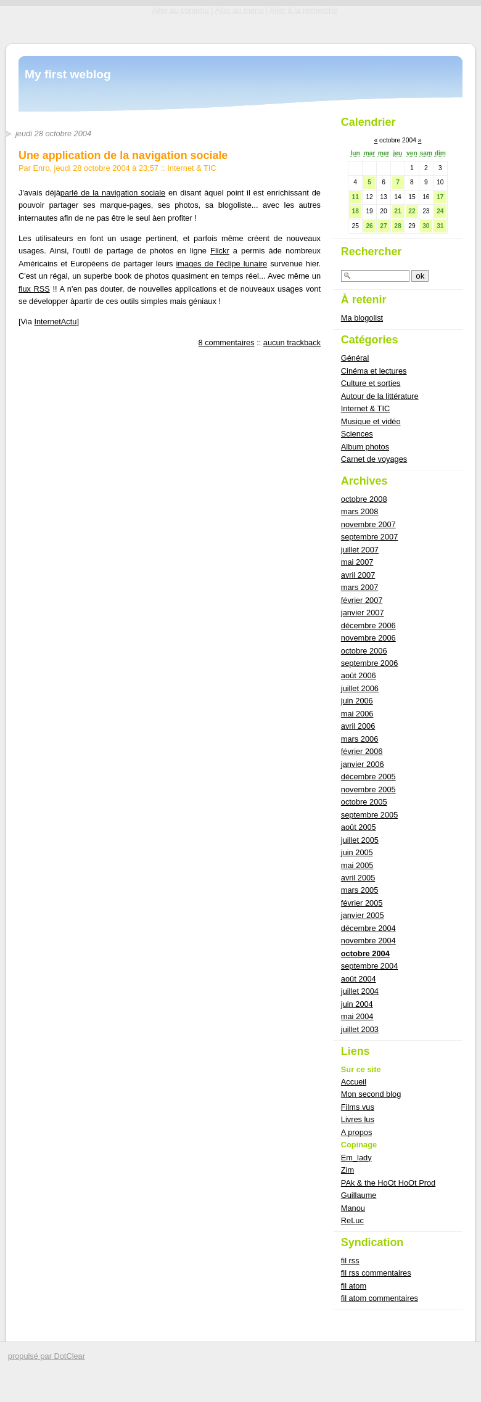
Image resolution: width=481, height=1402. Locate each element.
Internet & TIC (191, 168)
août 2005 (358, 827)
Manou (353, 1208)
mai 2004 (357, 1016)
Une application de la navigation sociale (123, 155)
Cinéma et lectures (374, 370)
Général (355, 358)
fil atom (353, 1285)
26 (369, 226)
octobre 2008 (364, 499)
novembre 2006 (368, 637)
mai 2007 (357, 562)
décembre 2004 (368, 928)
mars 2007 (359, 587)
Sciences (357, 433)
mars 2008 (359, 511)
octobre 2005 (364, 801)
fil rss (350, 1260)
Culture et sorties (371, 383)
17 (440, 197)
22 (411, 211)
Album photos (365, 446)
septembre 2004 (369, 965)
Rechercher (371, 251)
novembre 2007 (368, 524)
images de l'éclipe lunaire (222, 263)
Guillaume (359, 1195)
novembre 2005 (368, 789)
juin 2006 (357, 700)
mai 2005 (357, 865)
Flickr (219, 250)
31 (440, 226)
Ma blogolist (362, 317)
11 (355, 197)
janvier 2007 (362, 612)
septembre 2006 (369, 663)
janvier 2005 (362, 915)
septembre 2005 (369, 814)
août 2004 (358, 978)
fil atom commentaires (379, 1298)
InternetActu (55, 321)
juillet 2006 (360, 688)
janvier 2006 (362, 764)
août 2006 (358, 675)
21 (397, 211)
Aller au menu (239, 10)
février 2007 (362, 600)
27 (383, 226)
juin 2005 (357, 852)
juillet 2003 (360, 1029)
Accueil (353, 1081)
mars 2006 (359, 739)
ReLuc (352, 1220)
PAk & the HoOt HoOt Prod (388, 1182)
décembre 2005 (368, 776)
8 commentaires (227, 342)
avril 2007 (358, 575)
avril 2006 (358, 726)
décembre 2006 (368, 625)
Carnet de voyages (374, 459)
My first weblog (68, 74)
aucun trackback (292, 342)
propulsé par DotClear (46, 1356)
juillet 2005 (360, 840)
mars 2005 (359, 890)
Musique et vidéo (371, 421)
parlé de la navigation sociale (112, 192)
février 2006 (362, 751)
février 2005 (362, 903)
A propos (356, 1132)
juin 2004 (357, 1004)
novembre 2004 (368, 940)
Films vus (357, 1107)
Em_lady (356, 1157)
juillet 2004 (360, 991)
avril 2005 (358, 877)
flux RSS (34, 288)
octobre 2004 (365, 953)
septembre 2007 (369, 536)
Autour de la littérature (380, 396)
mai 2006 (357, 713)
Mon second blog (371, 1094)
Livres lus (357, 1119)
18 (355, 211)
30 (425, 226)
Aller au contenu (180, 10)
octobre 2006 (364, 650)
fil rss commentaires (376, 1272)
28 (397, 226)
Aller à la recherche (303, 10)
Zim (347, 1169)
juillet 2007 (360, 549)
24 (440, 211)
